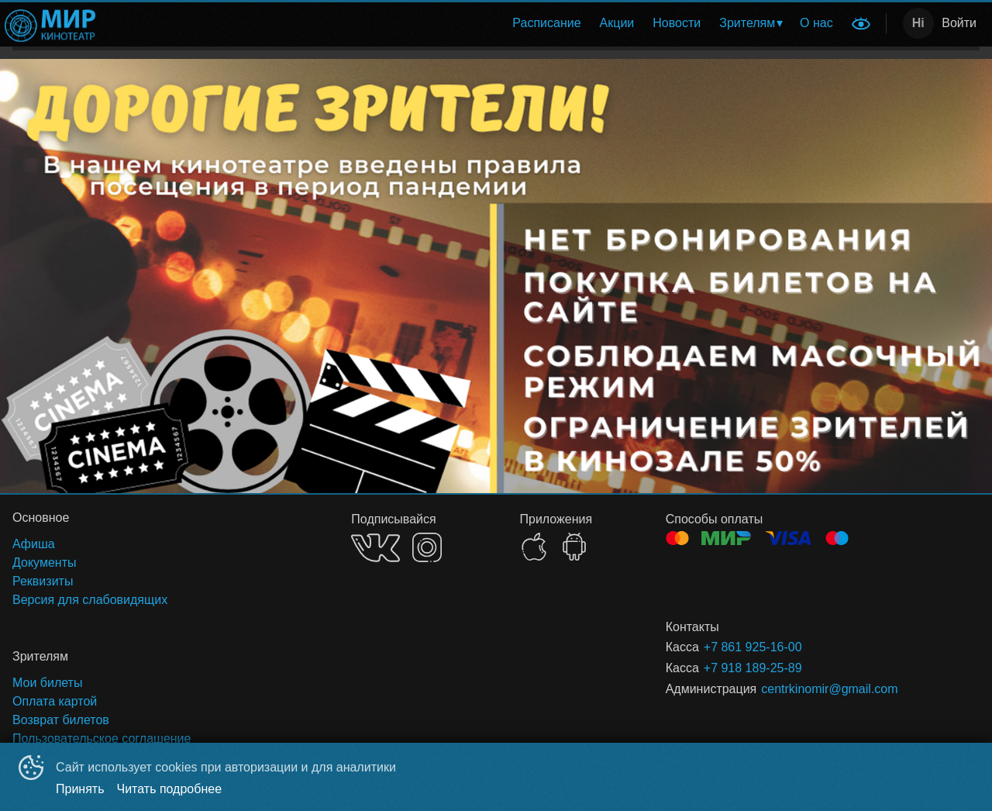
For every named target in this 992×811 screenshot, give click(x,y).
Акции (617, 22)
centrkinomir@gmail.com (829, 688)
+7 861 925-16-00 (753, 647)
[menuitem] (546, 23)
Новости (677, 22)
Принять (80, 788)
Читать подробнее (169, 788)
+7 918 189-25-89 (753, 668)
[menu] (475, 23)
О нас (816, 22)
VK (375, 547)
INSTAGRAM (427, 547)
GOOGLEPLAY (574, 547)
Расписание (546, 22)
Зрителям (747, 22)
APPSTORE (534, 547)
